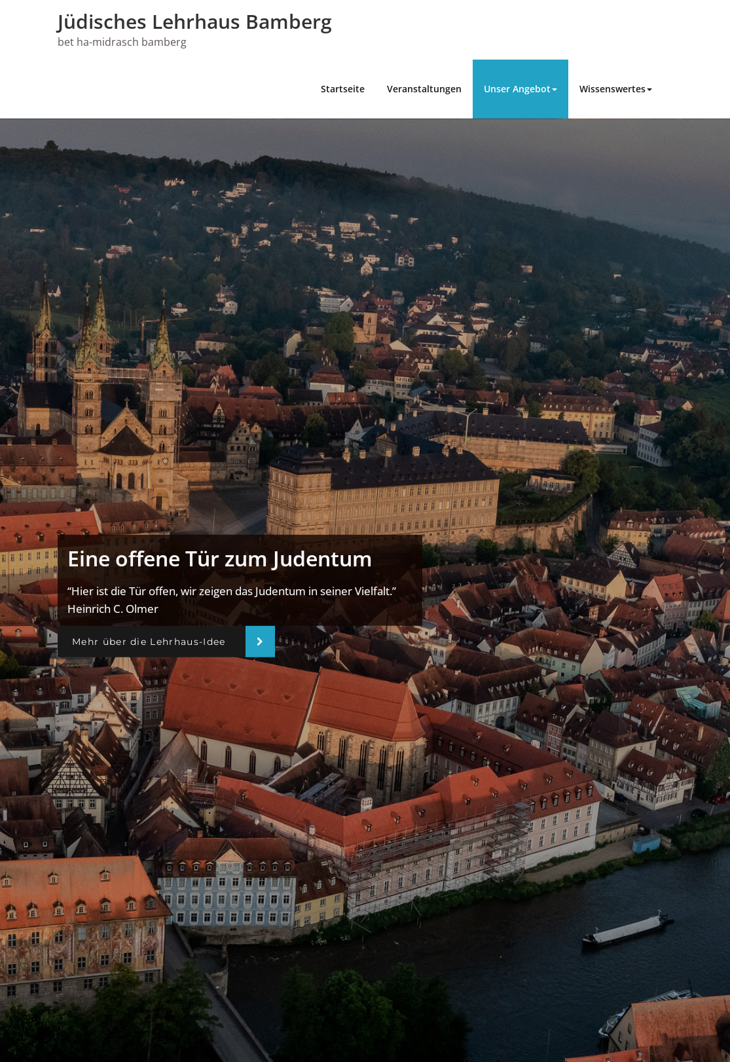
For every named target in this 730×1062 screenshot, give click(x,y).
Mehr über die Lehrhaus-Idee (149, 642)
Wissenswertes (615, 88)
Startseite (343, 88)
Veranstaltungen (424, 88)
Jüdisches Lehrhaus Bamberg (195, 21)
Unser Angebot (520, 88)
